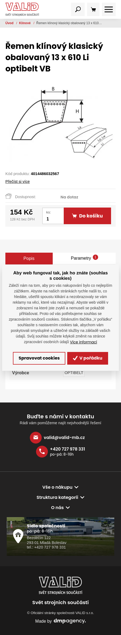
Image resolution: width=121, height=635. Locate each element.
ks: (48, 212)
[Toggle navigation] (78, 9)
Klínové (25, 23)
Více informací (83, 342)
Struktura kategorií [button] (57, 497)
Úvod (9, 23)
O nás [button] (57, 508)
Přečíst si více (17, 181)
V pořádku (87, 358)
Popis (28, 258)
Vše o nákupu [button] (57, 487)
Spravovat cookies (39, 358)
